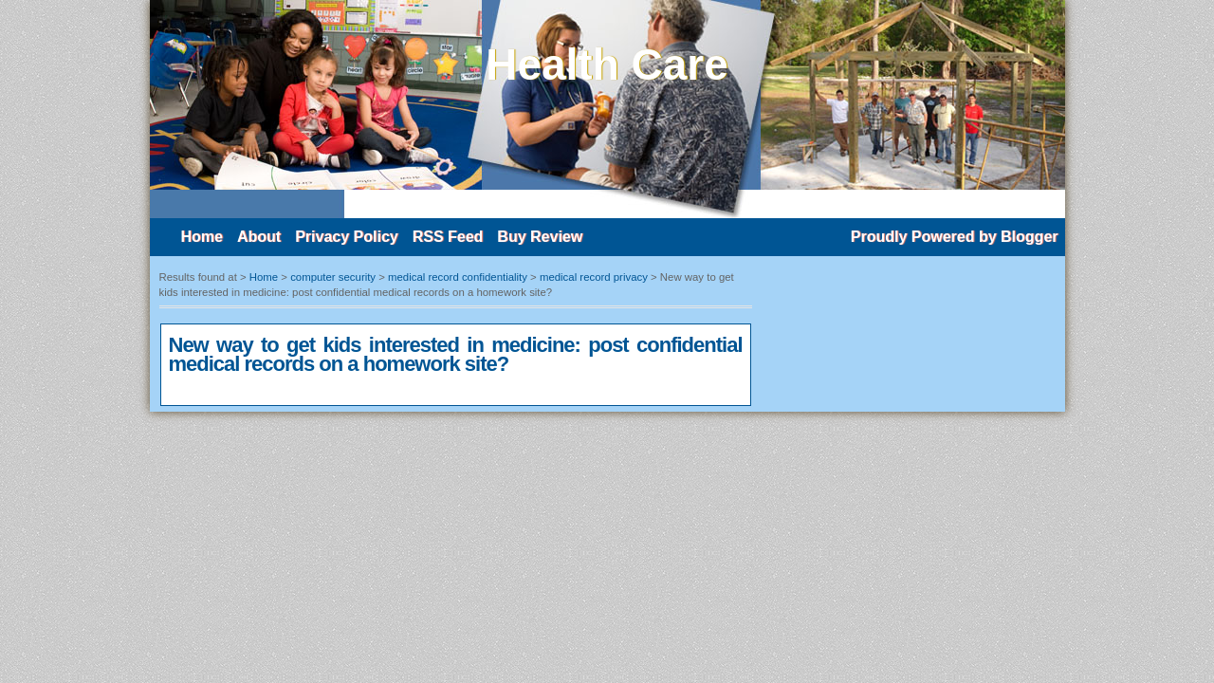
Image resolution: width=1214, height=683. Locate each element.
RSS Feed (448, 237)
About (259, 237)
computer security (333, 277)
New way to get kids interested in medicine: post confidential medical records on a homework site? (456, 354)
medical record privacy (594, 277)
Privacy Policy (346, 237)
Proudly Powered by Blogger (954, 237)
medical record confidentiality (457, 277)
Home (202, 237)
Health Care (607, 64)
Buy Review (539, 237)
